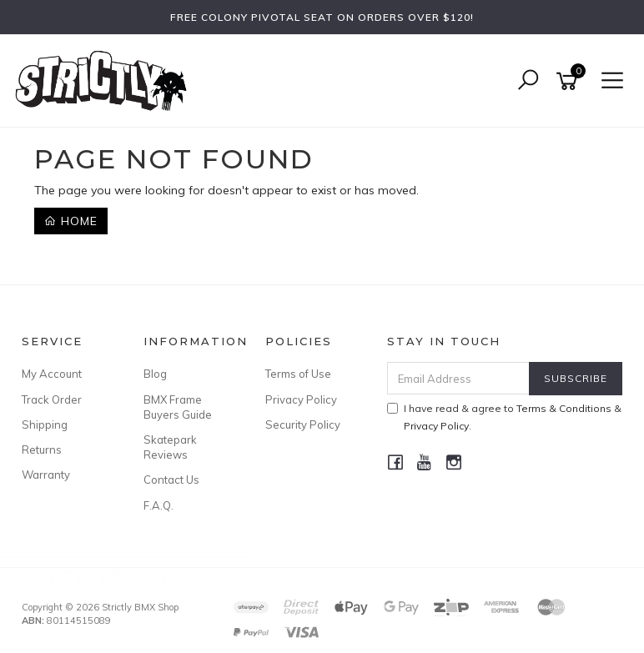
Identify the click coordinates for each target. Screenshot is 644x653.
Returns (42, 449)
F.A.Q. (158, 505)
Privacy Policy (301, 399)
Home (71, 221)
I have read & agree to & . (504, 417)
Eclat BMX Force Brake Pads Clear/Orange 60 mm (134, 586)
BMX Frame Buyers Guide (177, 407)
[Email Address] (459, 378)
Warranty (46, 474)
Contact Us (171, 479)
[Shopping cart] (569, 81)
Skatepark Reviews (170, 447)
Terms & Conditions (563, 408)
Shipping (45, 424)
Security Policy (302, 424)
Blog (155, 373)
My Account (52, 373)
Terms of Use (298, 373)
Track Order (52, 399)
